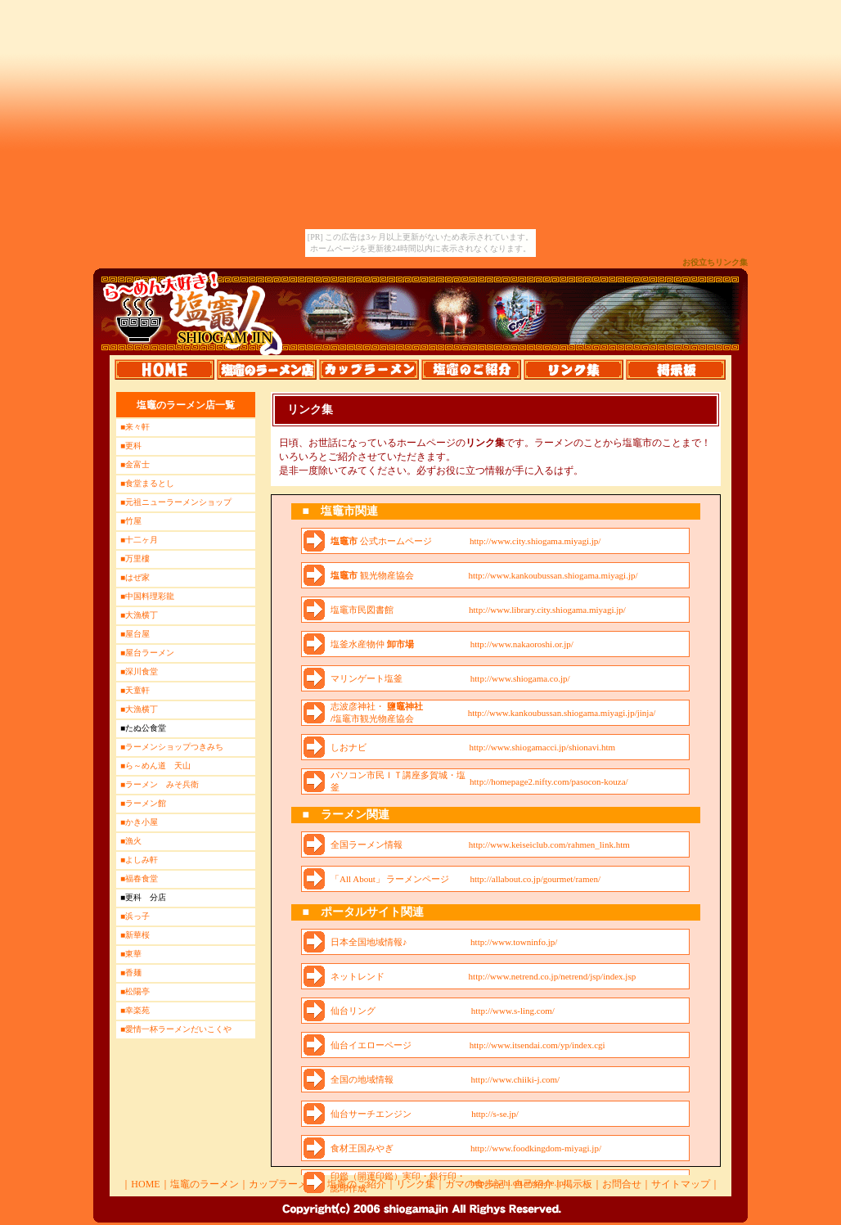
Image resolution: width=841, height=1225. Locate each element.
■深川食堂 (139, 671)
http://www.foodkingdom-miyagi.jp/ (535, 1148)
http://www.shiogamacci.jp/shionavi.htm (542, 747)
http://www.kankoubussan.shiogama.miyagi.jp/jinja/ (562, 713)
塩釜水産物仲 (372, 644)
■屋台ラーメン (147, 652)
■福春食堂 (139, 878)
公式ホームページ (381, 541)
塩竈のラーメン (204, 1184)
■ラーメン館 (143, 803)
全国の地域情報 (362, 1079)
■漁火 (131, 840)
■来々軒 (135, 426)
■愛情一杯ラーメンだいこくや (176, 1029)
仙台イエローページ (371, 1045)
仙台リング (353, 1011)
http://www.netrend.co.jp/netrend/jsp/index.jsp (552, 976)
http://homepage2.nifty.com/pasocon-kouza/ (549, 781)
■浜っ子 (135, 916)
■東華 (131, 953)
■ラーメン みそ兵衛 (159, 784)
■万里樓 (135, 558)
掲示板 (577, 1184)
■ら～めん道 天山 (155, 765)
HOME (145, 1184)
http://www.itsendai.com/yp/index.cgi (537, 1045)
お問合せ (621, 1184)
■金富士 (135, 464)
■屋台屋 (135, 633)
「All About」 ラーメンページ (390, 879)
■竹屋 (131, 520)
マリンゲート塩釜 (367, 678)
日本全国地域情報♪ (369, 942)
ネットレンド (358, 976)
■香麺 (131, 972)
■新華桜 (135, 934)
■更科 (131, 445)
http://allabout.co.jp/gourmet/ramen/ (535, 879)
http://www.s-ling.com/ (513, 1011)
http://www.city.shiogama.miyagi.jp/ (535, 541)
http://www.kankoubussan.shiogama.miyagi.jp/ (552, 575)
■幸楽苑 (135, 1010)
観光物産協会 (372, 575)
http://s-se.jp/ (495, 1114)
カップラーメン (283, 1184)
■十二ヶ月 (139, 539)
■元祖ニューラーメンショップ (176, 502)
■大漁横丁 (139, 614)
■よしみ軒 (139, 859)
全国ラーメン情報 (367, 844)
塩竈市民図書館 (362, 610)
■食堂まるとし (147, 483)
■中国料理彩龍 (147, 596)
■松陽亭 (135, 991)
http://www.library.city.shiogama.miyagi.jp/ (547, 610)
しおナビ (349, 747)
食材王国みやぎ (362, 1148)
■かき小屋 (139, 821)
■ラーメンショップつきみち (171, 746)
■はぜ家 (135, 577)
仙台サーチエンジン (371, 1114)
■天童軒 (135, 690)
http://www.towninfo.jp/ (513, 942)
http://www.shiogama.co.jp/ (520, 678)
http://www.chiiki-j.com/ (515, 1079)
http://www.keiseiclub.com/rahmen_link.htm (549, 844)
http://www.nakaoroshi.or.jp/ (521, 644)
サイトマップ (680, 1184)
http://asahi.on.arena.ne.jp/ (518, 1182)
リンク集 (415, 1184)
